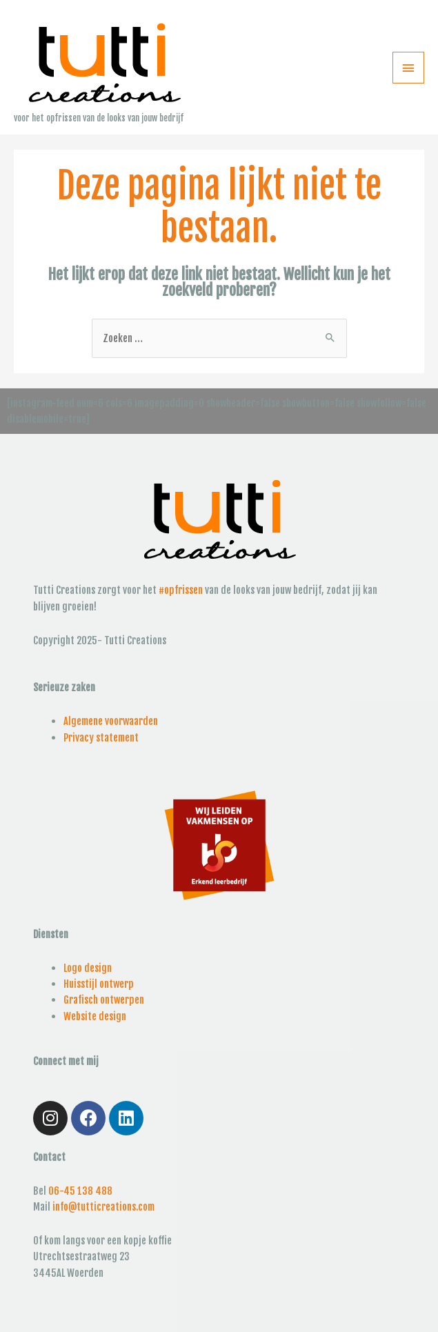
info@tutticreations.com (103, 1206)
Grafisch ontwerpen (103, 999)
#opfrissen (181, 590)
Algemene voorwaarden (110, 721)
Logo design (87, 968)
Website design (94, 1016)
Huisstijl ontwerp (98, 984)
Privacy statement (101, 737)
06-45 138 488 (80, 1190)
